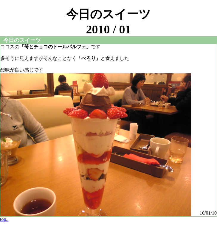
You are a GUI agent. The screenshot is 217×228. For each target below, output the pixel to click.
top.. (4, 219)
